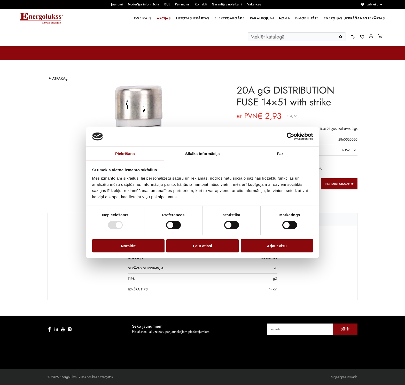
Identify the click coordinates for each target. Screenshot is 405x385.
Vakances (254, 4)
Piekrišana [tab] (125, 153)
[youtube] (63, 329)
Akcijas (164, 18)
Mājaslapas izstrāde (344, 376)
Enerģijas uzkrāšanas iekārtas (354, 18)
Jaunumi (117, 4)
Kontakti (201, 4)
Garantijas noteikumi (227, 4)
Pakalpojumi (262, 18)
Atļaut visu (277, 245)
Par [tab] (280, 153)
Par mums (182, 4)
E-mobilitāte (306, 18)
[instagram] (70, 329)
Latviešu (372, 4)
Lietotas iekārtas (192, 18)
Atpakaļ (59, 78)
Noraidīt (128, 245)
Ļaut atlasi (202, 245)
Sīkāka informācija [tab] (202, 153)
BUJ (167, 4)
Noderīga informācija (143, 4)
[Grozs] (380, 37)
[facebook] (50, 329)
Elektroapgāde (229, 18)
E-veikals (142, 18)
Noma (284, 18)
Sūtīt (345, 329)
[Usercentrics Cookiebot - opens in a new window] (290, 136)
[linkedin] (56, 329)
